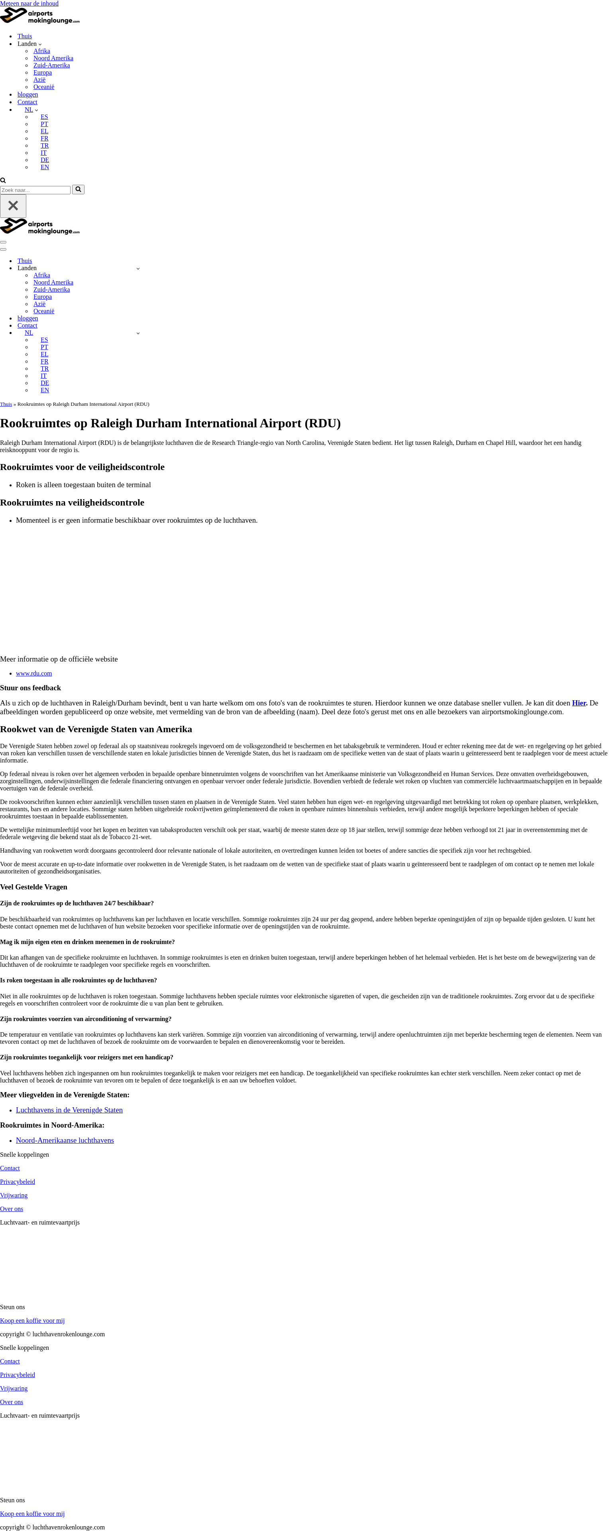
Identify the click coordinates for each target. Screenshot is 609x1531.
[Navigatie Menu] (3, 242)
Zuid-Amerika (51, 65)
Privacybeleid (17, 1181)
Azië (39, 79)
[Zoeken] (3, 181)
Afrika (41, 50)
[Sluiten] (13, 206)
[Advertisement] (304, 587)
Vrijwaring (14, 1195)
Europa (42, 72)
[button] (40, 43)
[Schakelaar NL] (138, 333)
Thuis (25, 36)
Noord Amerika (53, 58)
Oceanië (43, 86)
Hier (579, 703)
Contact (27, 102)
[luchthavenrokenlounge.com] (40, 22)
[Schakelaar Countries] (138, 268)
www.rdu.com (34, 673)
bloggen (28, 94)
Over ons (11, 1208)
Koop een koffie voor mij (32, 1320)
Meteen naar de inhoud (29, 3)
